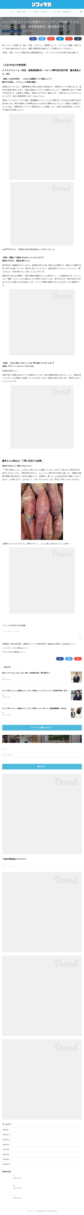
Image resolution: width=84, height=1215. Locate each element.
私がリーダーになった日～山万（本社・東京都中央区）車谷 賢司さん (26, 673)
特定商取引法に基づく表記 (68, 12)
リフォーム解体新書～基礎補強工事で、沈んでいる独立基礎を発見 (32, 1176)
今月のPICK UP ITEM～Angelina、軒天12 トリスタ (28, 1186)
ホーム (13, 12)
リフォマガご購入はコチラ (41, 728)
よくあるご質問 (55, 12)
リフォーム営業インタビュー (11, 31)
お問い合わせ (45, 12)
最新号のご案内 (21, 12)
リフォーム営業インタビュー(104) (10, 631)
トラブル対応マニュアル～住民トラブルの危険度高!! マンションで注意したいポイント (38, 1196)
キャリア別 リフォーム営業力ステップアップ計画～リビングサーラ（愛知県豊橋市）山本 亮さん (35, 708)
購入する (41, 767)
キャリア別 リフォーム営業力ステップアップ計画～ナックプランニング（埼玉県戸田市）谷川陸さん (37, 691)
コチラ (73, 644)
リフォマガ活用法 (33, 12)
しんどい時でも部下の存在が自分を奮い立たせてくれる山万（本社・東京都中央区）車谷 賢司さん (31, 677)
